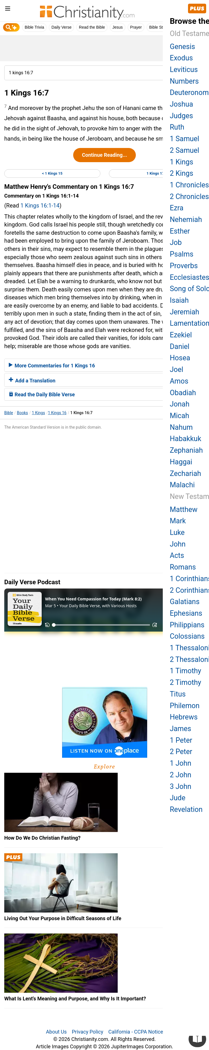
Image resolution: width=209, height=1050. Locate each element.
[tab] (104, 365)
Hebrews (184, 717)
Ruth (177, 127)
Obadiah (183, 393)
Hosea (180, 358)
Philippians (187, 625)
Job (176, 242)
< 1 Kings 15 (52, 173)
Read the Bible (92, 27)
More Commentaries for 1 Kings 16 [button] (52, 366)
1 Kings (38, 412)
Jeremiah (184, 312)
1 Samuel (184, 139)
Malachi (182, 485)
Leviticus (184, 69)
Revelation (186, 809)
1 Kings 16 (57, 412)
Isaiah (179, 300)
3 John (180, 786)
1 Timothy (185, 671)
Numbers (184, 81)
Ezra (176, 208)
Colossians (187, 636)
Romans (183, 567)
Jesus (117, 27)
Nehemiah (186, 219)
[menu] (7, 9)
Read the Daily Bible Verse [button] (42, 394)
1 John (180, 763)
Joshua (181, 104)
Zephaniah (186, 450)
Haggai (181, 462)
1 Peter (181, 740)
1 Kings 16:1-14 (40, 205)
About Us (56, 1032)
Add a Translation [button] (32, 381)
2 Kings (181, 173)
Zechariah (185, 473)
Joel (176, 369)
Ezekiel (181, 335)
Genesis (182, 47)
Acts (177, 555)
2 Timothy (185, 682)
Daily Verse (61, 27)
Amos (179, 381)
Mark (178, 521)
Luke (177, 532)
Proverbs (184, 266)
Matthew (184, 509)
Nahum (181, 427)
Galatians (185, 602)
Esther (180, 231)
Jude (177, 798)
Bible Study (159, 27)
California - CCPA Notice (135, 1032)
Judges (181, 116)
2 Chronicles (189, 196)
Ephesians (186, 613)
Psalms (181, 254)
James (180, 729)
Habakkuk (185, 439)
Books (22, 412)
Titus (178, 694)
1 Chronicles (189, 185)
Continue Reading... (104, 155)
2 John (180, 775)
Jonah (179, 404)
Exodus (181, 58)
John (178, 544)
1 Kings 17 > (157, 173)
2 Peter (181, 752)
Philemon (185, 706)
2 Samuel (184, 150)
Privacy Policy (87, 1032)
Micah (179, 416)
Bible (8, 412)
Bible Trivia (34, 27)
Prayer (136, 27)
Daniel (179, 346)
